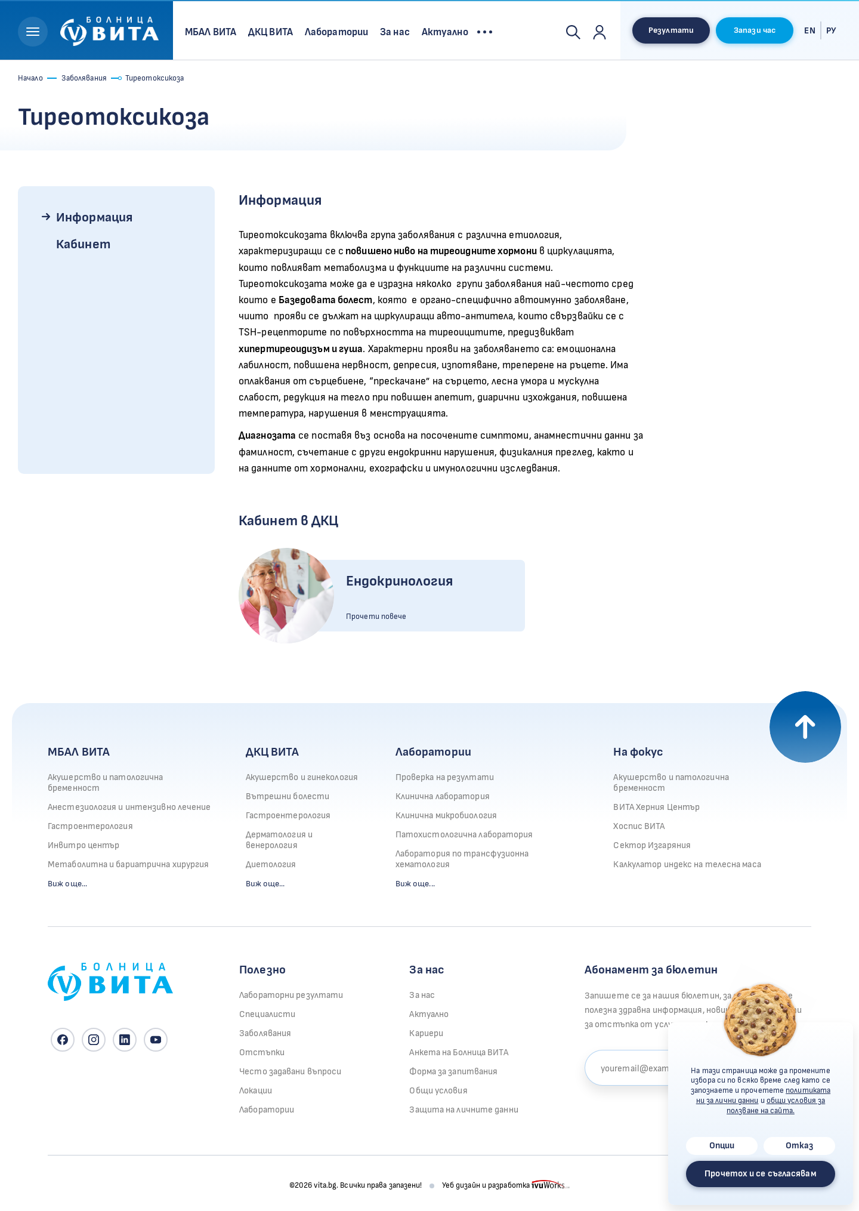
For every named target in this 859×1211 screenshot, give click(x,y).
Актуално (429, 1014)
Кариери (426, 1033)
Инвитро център (83, 845)
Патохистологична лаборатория (464, 834)
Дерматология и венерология (279, 840)
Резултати (671, 30)
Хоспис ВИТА (639, 826)
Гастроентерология (90, 826)
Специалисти (267, 1014)
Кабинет (83, 244)
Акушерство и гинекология (302, 777)
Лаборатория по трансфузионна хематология (462, 859)
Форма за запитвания (453, 1071)
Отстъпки (262, 1052)
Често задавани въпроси (290, 1071)
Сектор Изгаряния (652, 845)
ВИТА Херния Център (656, 807)
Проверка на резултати (444, 777)
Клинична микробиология (446, 815)
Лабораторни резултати (291, 995)
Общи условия (438, 1090)
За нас (422, 995)
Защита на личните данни (463, 1110)
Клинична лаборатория (442, 796)
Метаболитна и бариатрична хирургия (128, 864)
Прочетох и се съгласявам (760, 1173)
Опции (722, 1145)
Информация (94, 217)
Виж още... (67, 884)
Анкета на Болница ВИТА (458, 1052)
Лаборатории (433, 752)
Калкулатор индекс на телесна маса (687, 864)
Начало (30, 78)
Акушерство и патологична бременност (105, 783)
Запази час (754, 30)
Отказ (800, 1145)
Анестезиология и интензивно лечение (129, 807)
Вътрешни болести (288, 796)
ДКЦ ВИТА (272, 752)
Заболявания (84, 78)
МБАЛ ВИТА (79, 752)
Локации (255, 1090)
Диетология (271, 864)
